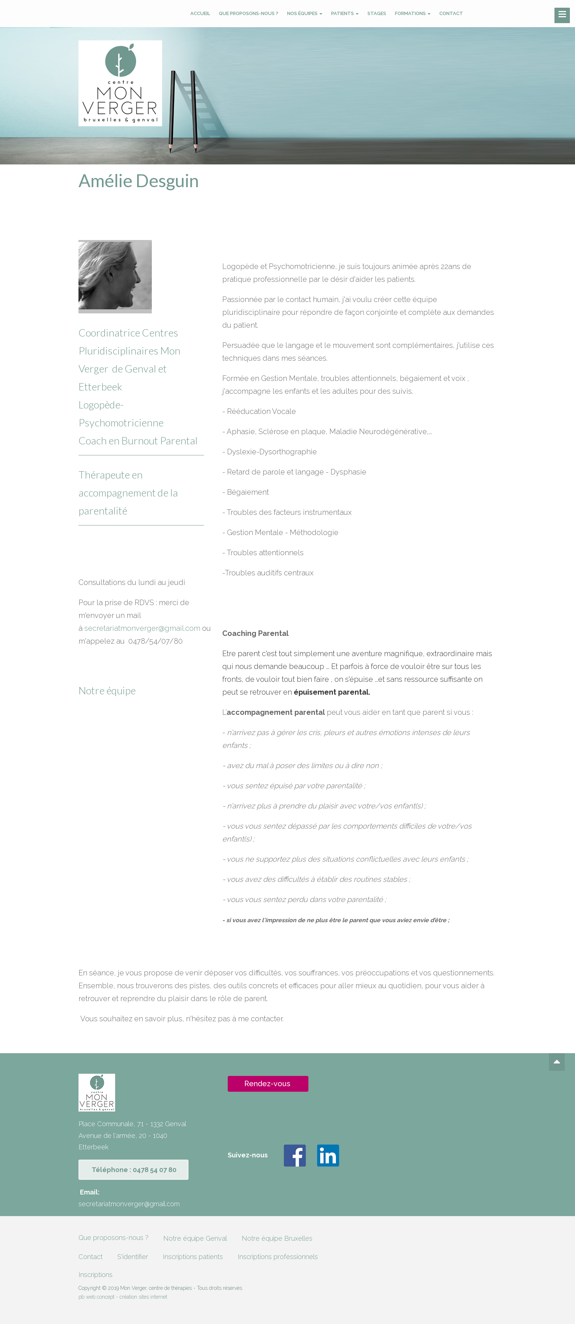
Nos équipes (304, 13)
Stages (376, 13)
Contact (451, 13)
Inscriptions (95, 1274)
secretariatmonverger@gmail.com (142, 628)
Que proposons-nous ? (248, 13)
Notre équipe (107, 690)
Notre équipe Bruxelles (277, 1238)
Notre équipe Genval (195, 1238)
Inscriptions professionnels (278, 1257)
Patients (345, 13)
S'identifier (132, 1257)
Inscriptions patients (193, 1257)
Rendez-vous (267, 1083)
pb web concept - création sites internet (122, 1297)
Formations (413, 13)
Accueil (200, 13)
